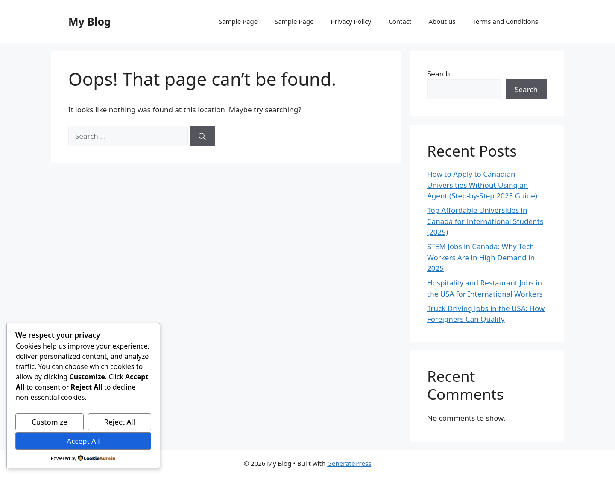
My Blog (89, 21)
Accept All (83, 441)
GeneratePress (349, 463)
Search (438, 74)
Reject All (119, 422)
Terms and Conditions (505, 21)
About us (441, 21)
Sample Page (238, 21)
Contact (399, 21)
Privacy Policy (351, 21)
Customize (49, 422)
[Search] (202, 136)
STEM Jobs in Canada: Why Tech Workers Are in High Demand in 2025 (481, 257)
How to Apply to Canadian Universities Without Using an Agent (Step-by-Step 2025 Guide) (482, 185)
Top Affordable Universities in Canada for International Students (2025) (485, 221)
